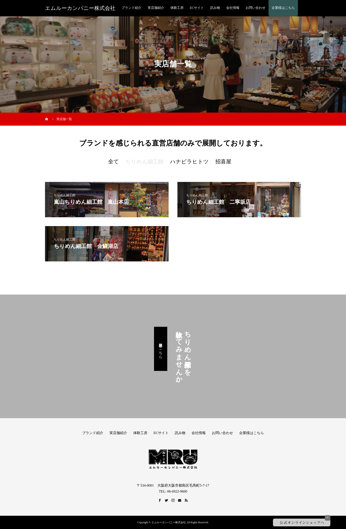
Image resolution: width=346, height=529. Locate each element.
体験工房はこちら (161, 349)
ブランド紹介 (131, 7)
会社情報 (232, 7)
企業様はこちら (283, 7)
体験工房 (177, 7)
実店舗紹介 (156, 7)
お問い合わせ (255, 7)
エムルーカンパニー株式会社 (80, 8)
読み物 (215, 7)
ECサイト (197, 7)
